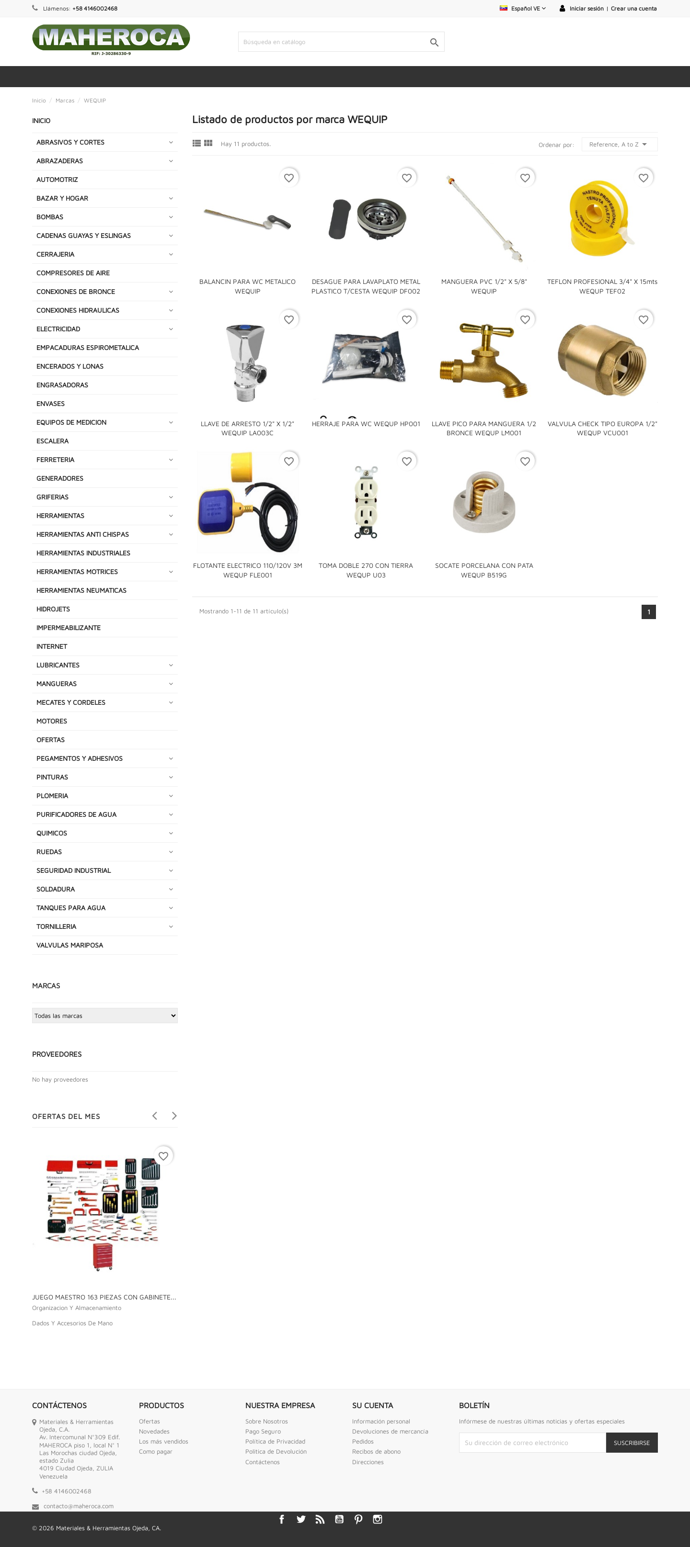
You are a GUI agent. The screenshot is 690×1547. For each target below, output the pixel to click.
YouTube (339, 1519)
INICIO (41, 120)
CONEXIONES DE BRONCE (75, 291)
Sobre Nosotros (266, 1421)
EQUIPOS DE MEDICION (71, 422)
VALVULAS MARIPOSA (69, 945)
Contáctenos (262, 1462)
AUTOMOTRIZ (57, 179)
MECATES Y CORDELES (70, 702)
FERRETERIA (55, 459)
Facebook (282, 1519)
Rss (320, 1519)
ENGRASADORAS (62, 385)
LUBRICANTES (58, 665)
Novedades (154, 1431)
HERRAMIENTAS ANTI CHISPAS (82, 534)
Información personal (381, 1421)
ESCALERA (52, 441)
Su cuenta (372, 1405)
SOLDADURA (55, 889)
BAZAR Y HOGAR (62, 198)
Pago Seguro (263, 1431)
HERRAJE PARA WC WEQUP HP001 (366, 423)
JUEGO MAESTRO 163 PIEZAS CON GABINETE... (104, 1297)
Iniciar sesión (587, 8)
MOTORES (51, 721)
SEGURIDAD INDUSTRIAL (73, 870)
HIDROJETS (53, 609)
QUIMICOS (51, 833)
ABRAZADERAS (59, 161)
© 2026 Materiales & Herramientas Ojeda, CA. (96, 1528)
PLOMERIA (52, 795)
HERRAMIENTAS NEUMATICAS (81, 590)
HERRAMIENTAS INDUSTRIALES (83, 553)
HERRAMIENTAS (60, 515)
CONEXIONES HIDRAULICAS (77, 310)
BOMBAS (49, 217)
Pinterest (358, 1519)
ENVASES (50, 403)
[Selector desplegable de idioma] (523, 8)
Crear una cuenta (634, 8)
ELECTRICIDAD (58, 329)
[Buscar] (341, 42)
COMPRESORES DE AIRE (73, 273)
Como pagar (155, 1451)
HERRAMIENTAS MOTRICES (77, 571)
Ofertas (149, 1421)
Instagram (377, 1519)
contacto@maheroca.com (79, 1506)
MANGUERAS (56, 683)
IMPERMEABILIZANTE (68, 627)
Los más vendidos (163, 1441)
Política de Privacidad (275, 1441)
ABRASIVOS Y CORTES (70, 142)
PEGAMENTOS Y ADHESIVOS (79, 758)
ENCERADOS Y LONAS (70, 366)
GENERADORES (59, 478)
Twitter (301, 1519)
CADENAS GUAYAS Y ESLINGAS (83, 235)
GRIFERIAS (52, 497)
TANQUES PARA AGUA (70, 907)
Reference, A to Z (619, 144)
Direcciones (368, 1462)
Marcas (46, 986)
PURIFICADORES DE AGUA (76, 814)
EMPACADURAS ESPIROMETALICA (87, 347)
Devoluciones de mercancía (390, 1431)
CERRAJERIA (55, 254)
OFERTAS (50, 739)
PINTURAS (52, 777)
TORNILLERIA (56, 926)
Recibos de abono (376, 1451)
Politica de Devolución (276, 1451)
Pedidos (363, 1441)
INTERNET (51, 646)
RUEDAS (49, 851)
